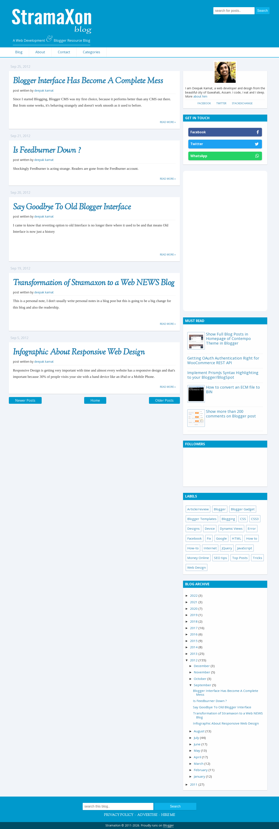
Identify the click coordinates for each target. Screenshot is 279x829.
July (197, 737)
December (202, 666)
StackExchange (242, 103)
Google (221, 538)
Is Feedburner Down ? (47, 150)
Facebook (204, 103)
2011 (194, 784)
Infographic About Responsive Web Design (79, 352)
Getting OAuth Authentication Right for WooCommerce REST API (223, 360)
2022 (194, 595)
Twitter (221, 103)
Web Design (196, 567)
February (201, 770)
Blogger (220, 509)
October (200, 679)
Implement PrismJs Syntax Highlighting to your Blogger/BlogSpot (222, 375)
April (198, 757)
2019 (194, 615)
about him (200, 96)
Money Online (198, 558)
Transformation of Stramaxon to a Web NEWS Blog (94, 283)
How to (251, 538)
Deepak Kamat (44, 90)
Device (210, 528)
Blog (19, 52)
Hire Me (168, 815)
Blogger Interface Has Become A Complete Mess (88, 81)
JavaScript (244, 548)
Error (252, 528)
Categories (91, 52)
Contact (64, 52)
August (199, 731)
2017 (194, 628)
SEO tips (220, 558)
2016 (194, 634)
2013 (194, 653)
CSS (243, 519)
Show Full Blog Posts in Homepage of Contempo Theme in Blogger (228, 339)
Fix (209, 538)
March (199, 763)
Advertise (147, 815)
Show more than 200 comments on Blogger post (231, 414)
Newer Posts (25, 400)
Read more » (168, 122)
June (197, 744)
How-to (193, 548)
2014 (194, 647)
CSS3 (255, 519)
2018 (194, 621)
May (197, 750)
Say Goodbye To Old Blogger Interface (72, 207)
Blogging (228, 519)
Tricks (257, 558)
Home (95, 400)
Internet (210, 548)
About (40, 52)
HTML (236, 538)
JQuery (227, 548)
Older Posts (164, 400)
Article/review (198, 509)
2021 (194, 602)
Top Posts (240, 558)
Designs (193, 528)
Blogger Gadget (243, 509)
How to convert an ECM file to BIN (233, 389)
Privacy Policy (118, 815)
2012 (194, 660)
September (203, 685)
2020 (194, 608)
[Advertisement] (225, 240)
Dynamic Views (231, 528)
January (200, 776)
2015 (194, 641)
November (202, 672)
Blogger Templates (202, 519)
